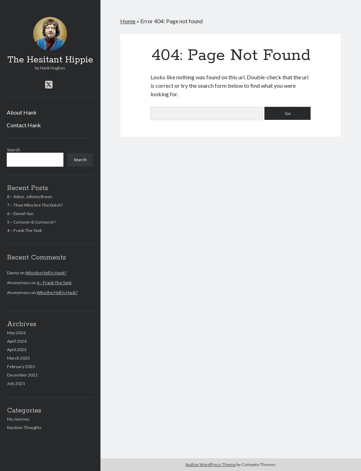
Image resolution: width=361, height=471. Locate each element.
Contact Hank (24, 125)
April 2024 (16, 341)
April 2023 (16, 349)
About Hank (22, 112)
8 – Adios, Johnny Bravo (29, 196)
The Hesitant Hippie (50, 60)
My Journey (18, 419)
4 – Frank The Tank (24, 230)
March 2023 (18, 358)
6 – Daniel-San (20, 213)
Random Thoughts (24, 427)
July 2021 (16, 383)
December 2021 (22, 375)
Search (13, 149)
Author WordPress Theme (210, 464)
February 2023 (21, 366)
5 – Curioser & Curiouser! (31, 222)
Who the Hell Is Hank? (45, 272)
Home (127, 21)
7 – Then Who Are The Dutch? (35, 205)
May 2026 (16, 332)
